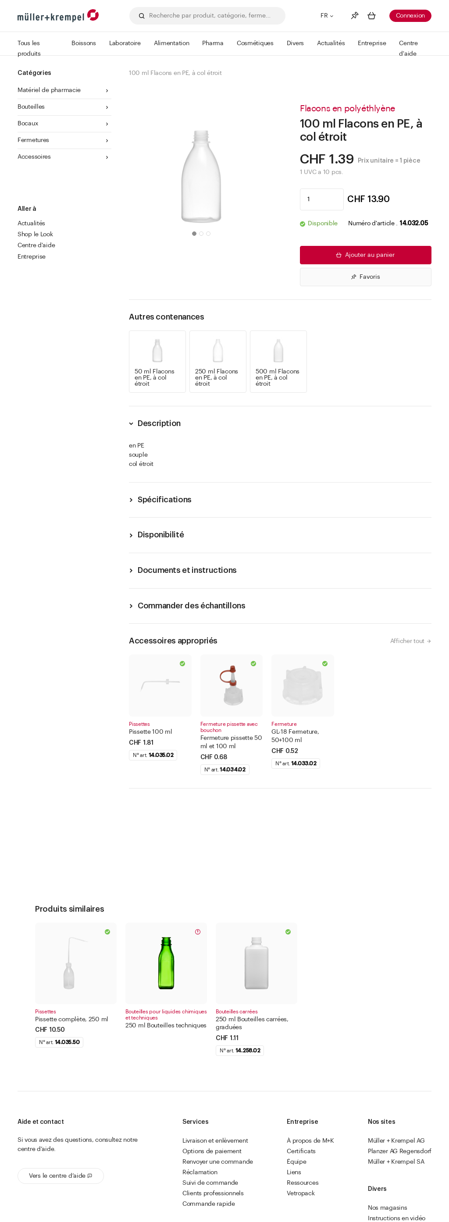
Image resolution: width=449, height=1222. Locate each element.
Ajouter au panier (365, 255)
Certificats (301, 1151)
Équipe (296, 1162)
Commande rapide (208, 1204)
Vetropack (300, 1193)
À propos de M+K (310, 1141)
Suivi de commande (210, 1183)
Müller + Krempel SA (396, 1162)
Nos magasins (387, 1208)
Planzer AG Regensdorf (399, 1151)
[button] (194, 233)
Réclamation (199, 1172)
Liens (294, 1172)
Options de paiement (212, 1151)
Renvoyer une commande (217, 1162)
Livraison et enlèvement (215, 1141)
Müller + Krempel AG (396, 1141)
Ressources (302, 1183)
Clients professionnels (213, 1193)
